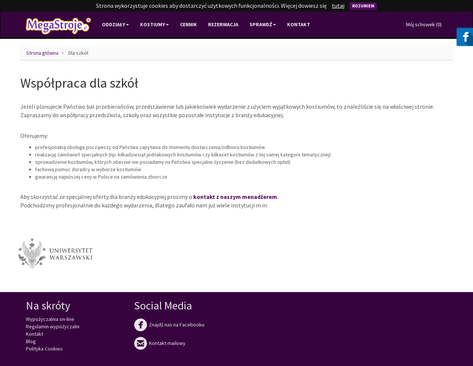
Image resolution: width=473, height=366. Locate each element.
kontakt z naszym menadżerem (235, 196)
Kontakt (298, 24)
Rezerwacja (223, 24)
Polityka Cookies (44, 348)
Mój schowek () (424, 24)
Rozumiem (363, 6)
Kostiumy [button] (154, 24)
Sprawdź (262, 24)
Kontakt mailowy (160, 343)
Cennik (188, 24)
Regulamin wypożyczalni (52, 326)
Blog (31, 341)
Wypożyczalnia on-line (50, 319)
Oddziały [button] (115, 24)
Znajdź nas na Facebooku (169, 324)
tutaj (338, 5)
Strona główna (42, 53)
